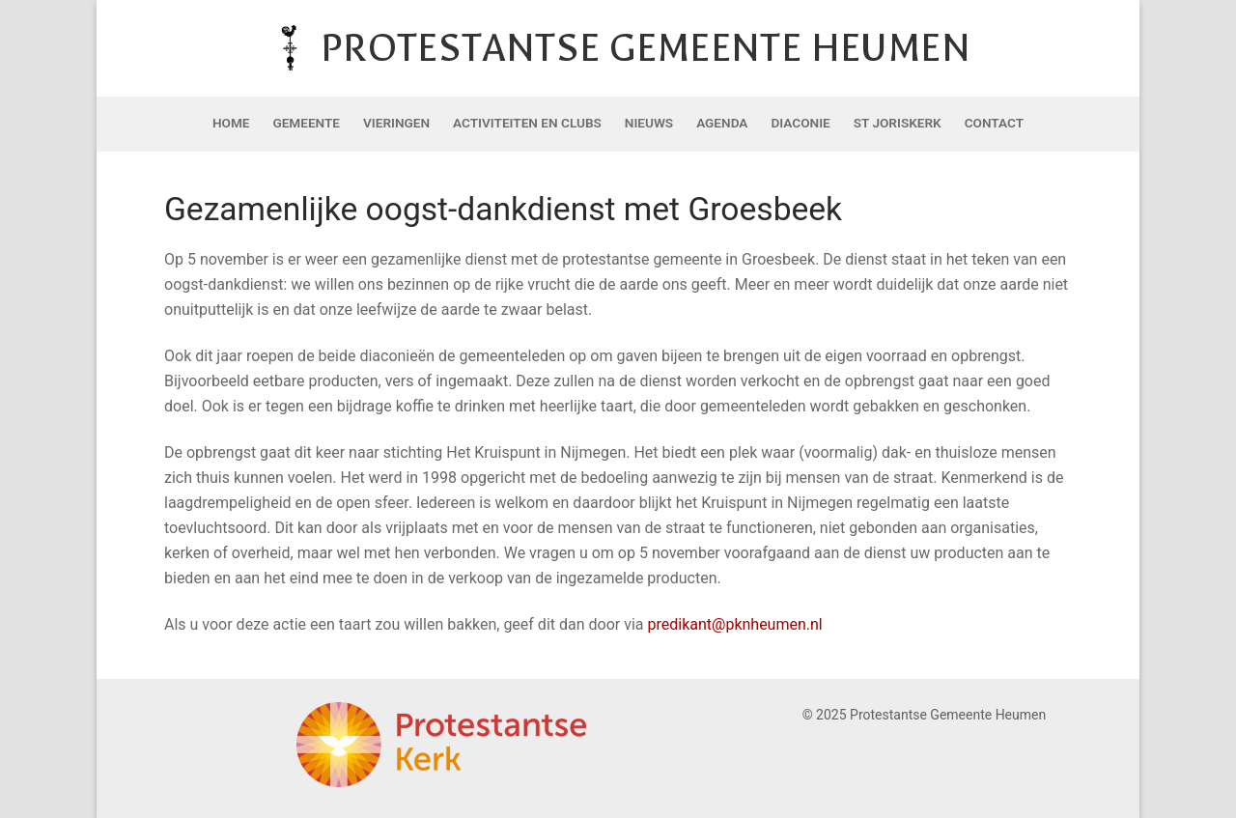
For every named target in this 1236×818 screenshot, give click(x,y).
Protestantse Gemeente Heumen (645, 48)
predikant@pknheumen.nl (734, 624)
